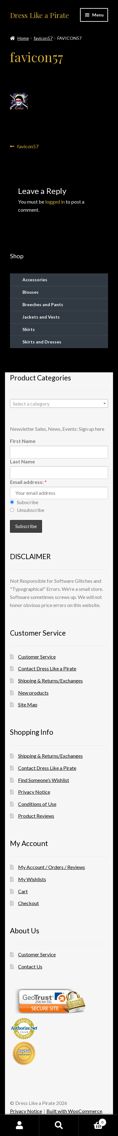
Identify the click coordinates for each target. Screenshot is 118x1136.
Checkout (28, 903)
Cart (23, 891)
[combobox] (59, 403)
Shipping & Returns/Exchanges (50, 680)
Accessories (34, 279)
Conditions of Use (37, 804)
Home (23, 38)
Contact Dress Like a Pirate (47, 668)
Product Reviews (36, 816)
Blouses (30, 292)
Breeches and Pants (42, 304)
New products (33, 693)
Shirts (28, 329)
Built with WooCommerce (74, 1111)
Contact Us (30, 966)
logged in (55, 202)
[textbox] (59, 403)
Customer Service (37, 657)
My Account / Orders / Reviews (51, 867)
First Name (22, 441)
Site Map (27, 704)
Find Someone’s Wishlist (43, 780)
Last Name (22, 461)
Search (58, 1125)
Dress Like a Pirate (39, 15)
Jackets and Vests (41, 317)
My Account (19, 1125)
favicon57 (43, 38)
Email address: (28, 482)
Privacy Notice (34, 792)
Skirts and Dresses (41, 341)
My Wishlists (32, 879)
